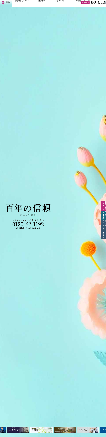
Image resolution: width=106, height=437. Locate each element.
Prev (4, 430)
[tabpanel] (18, 430)
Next (102, 430)
